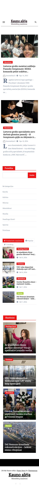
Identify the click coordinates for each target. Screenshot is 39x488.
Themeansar (32, 470)
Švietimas (6, 230)
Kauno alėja (19, 21)
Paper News (21, 470)
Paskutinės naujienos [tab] (13, 240)
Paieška (9, 168)
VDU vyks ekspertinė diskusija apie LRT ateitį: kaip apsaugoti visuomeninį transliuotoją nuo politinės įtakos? (19, 384)
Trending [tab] (8, 244)
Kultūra (5, 197)
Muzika (5, 214)
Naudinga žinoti (9, 219)
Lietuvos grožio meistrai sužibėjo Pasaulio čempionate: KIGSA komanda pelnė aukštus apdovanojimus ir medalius (19, 70)
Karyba (5, 192)
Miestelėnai (8, 62)
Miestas (5, 203)
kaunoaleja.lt (9, 76)
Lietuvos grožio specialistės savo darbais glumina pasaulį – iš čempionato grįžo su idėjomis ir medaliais (19, 135)
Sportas (5, 225)
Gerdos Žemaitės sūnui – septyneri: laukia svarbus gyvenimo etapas (26, 285)
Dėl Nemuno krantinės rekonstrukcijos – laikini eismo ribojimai (26, 299)
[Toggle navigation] (4, 22)
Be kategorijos (8, 186)
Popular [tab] (29, 240)
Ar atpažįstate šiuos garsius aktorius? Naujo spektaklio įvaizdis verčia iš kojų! (26, 255)
